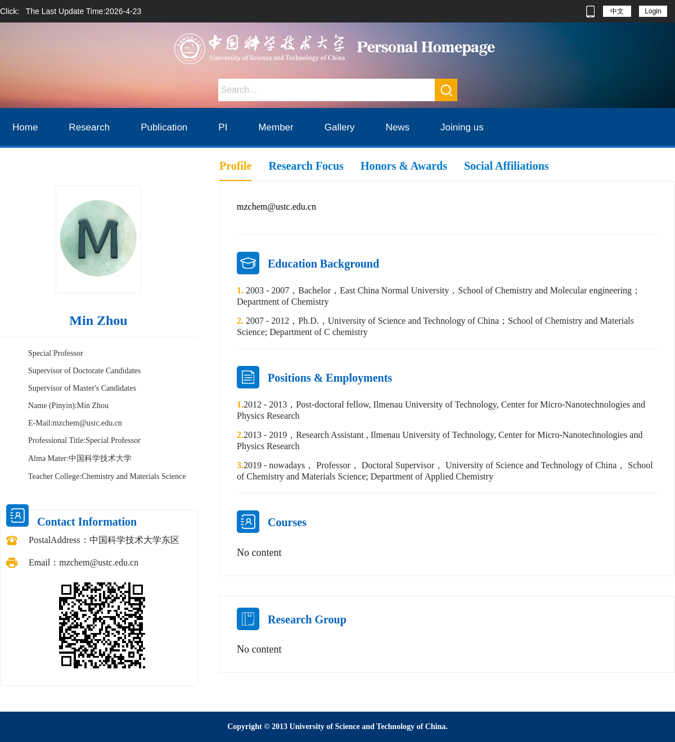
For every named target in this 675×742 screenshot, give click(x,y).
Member (275, 127)
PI (222, 127)
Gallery (340, 127)
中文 (617, 11)
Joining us (462, 127)
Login (653, 11)
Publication (164, 127)
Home (25, 127)
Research (89, 127)
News (398, 127)
